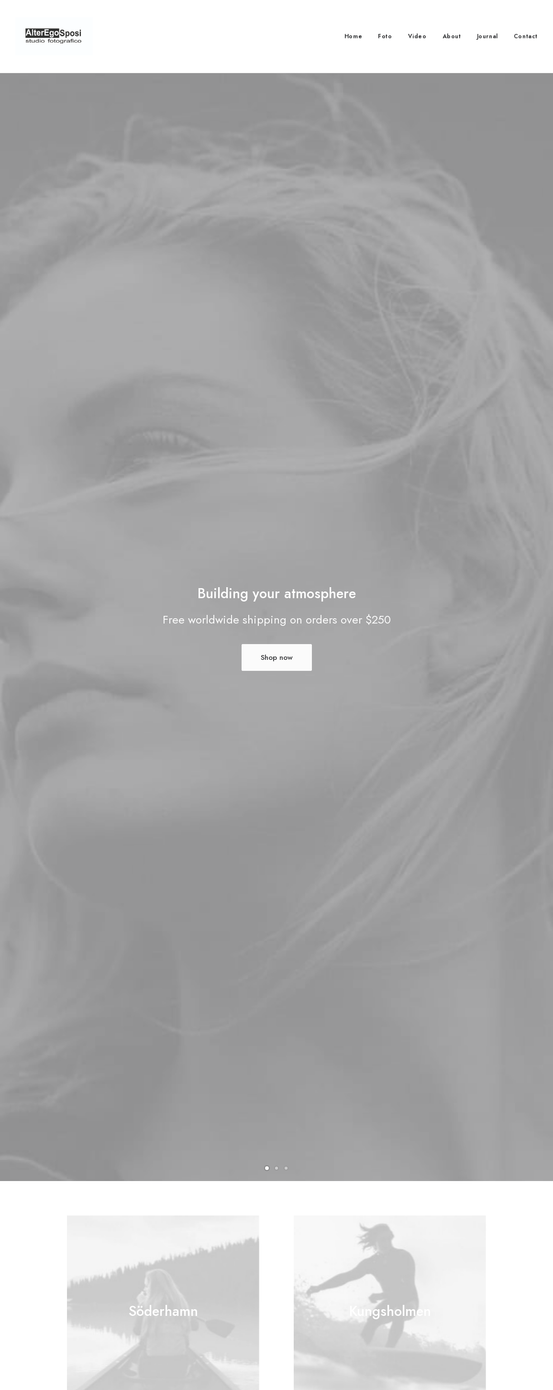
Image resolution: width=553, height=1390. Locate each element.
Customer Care (203, 1286)
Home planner (116, 1057)
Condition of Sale (206, 1337)
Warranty (194, 1349)
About (451, 36)
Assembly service (347, 1057)
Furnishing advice (234, 1057)
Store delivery (457, 1057)
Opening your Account (328, 1286)
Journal (487, 36)
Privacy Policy (201, 1311)
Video (417, 36)
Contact (526, 36)
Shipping (307, 1311)
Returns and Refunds (211, 1299)
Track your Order (320, 1324)
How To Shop (315, 1299)
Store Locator (314, 1337)
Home (353, 36)
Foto (385, 36)
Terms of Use (200, 1324)
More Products (276, 917)
